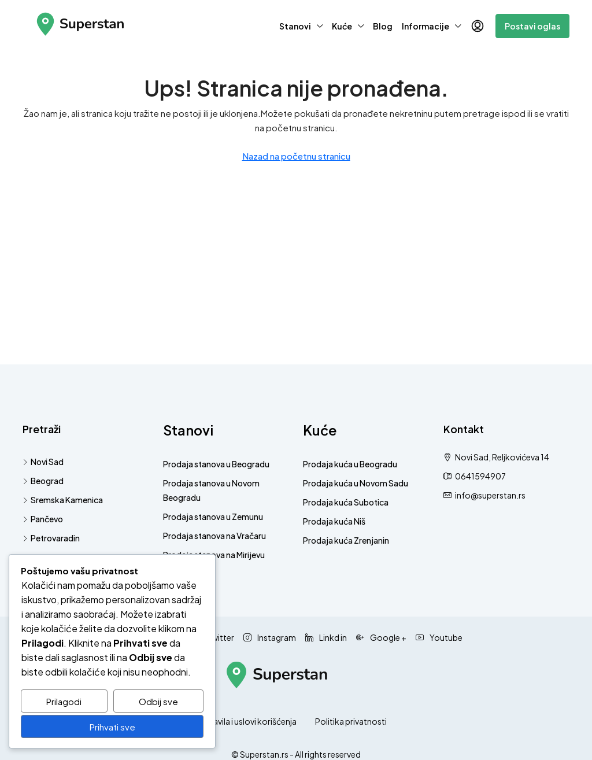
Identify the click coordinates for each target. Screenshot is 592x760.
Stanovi (295, 26)
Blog (383, 26)
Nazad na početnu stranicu (296, 155)
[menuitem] (477, 26)
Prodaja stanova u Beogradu (216, 464)
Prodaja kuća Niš (334, 521)
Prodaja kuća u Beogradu (350, 464)
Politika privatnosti (351, 721)
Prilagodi (64, 701)
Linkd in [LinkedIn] (326, 637)
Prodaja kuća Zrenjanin (346, 540)
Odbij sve (158, 701)
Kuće (342, 26)
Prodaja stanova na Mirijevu (214, 554)
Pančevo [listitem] (43, 519)
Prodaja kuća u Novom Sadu (355, 483)
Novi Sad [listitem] (43, 461)
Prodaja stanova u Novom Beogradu (211, 490)
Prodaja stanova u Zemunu (213, 516)
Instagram (269, 637)
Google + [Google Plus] (381, 637)
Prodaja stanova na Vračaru (214, 535)
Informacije (425, 26)
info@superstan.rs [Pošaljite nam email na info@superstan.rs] (490, 495)
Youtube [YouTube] (439, 637)
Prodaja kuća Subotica (345, 502)
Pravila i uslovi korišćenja (251, 721)
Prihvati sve (112, 726)
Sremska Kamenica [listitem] (63, 500)
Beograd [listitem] (43, 480)
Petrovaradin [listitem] (51, 538)
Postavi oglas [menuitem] (532, 26)
